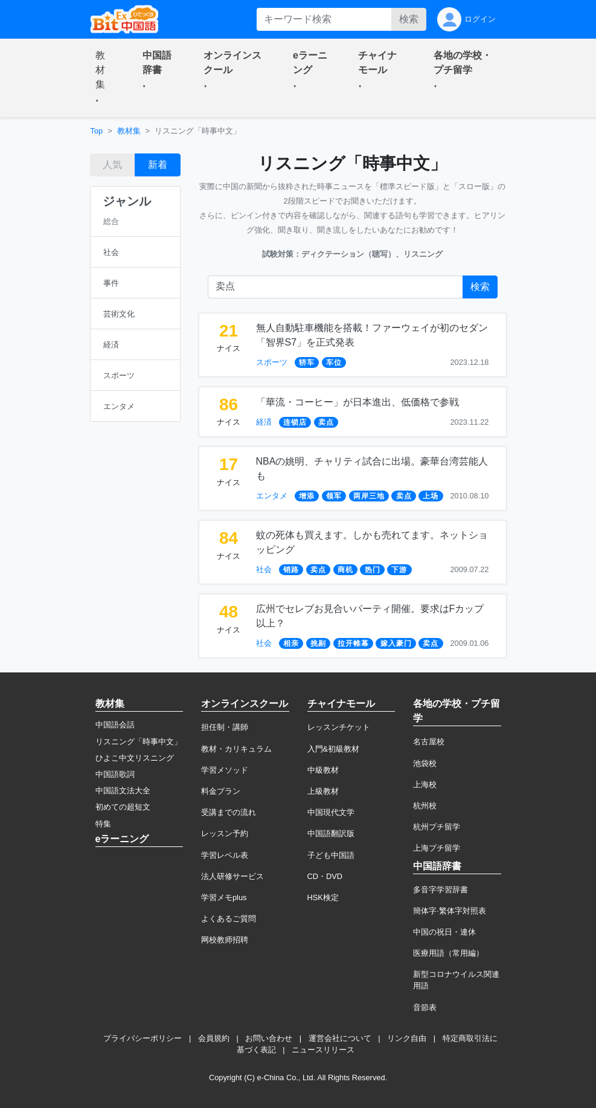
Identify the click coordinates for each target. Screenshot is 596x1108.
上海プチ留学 (436, 847)
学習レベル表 (224, 855)
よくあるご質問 (228, 918)
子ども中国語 (330, 855)
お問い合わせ (268, 1038)
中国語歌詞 (115, 774)
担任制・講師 (224, 727)
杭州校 (425, 805)
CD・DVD (325, 876)
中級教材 (323, 770)
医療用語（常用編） (448, 953)
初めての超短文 (122, 806)
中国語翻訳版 (330, 833)
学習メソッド (224, 770)
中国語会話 (115, 724)
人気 (112, 164)
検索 (408, 19)
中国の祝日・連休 (444, 931)
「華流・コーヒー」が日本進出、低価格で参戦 (357, 402)
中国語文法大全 (122, 790)
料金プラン (220, 791)
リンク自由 (406, 1038)
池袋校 (425, 763)
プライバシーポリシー (142, 1038)
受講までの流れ (228, 812)
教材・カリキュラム (236, 748)
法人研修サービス (232, 876)
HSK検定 (323, 897)
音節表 (425, 1007)
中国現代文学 (330, 812)
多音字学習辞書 (440, 889)
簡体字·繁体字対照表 (449, 910)
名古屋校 (428, 741)
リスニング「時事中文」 (138, 741)
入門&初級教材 (333, 748)
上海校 (425, 784)
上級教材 (323, 791)
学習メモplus (223, 897)
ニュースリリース (323, 1049)
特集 (103, 823)
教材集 (129, 130)
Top (97, 130)
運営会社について (340, 1038)
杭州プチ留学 (436, 826)
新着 (157, 164)
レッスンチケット (338, 727)
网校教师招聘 (224, 939)
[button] (104, 78)
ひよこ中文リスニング (134, 757)
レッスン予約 (224, 833)
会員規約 (213, 1038)
